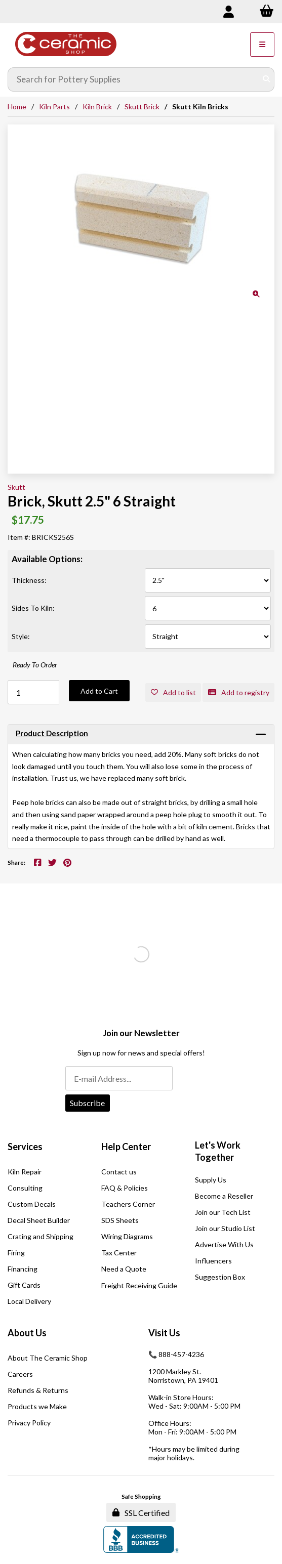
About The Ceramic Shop (48, 1358)
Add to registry (238, 692)
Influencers (213, 1260)
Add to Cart (99, 691)
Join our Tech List (223, 1212)
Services (25, 1146)
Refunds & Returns (38, 1390)
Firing (16, 1252)
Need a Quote (123, 1268)
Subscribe (87, 1103)
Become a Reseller (224, 1196)
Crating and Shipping (40, 1236)
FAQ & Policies (124, 1187)
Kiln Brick (97, 106)
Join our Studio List (225, 1228)
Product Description (52, 733)
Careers (20, 1374)
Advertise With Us (224, 1244)
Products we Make (37, 1406)
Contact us (119, 1171)
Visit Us (164, 1332)
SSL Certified (141, 1512)
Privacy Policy (29, 1422)
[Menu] (262, 44)
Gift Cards (24, 1285)
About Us (27, 1332)
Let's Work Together (217, 1151)
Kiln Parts (54, 106)
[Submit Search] (266, 79)
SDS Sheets (120, 1220)
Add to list (173, 692)
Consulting (25, 1187)
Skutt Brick (142, 106)
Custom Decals (32, 1204)
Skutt (16, 487)
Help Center (126, 1146)
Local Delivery (29, 1301)
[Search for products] (134, 79)
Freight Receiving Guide (139, 1285)
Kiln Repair (25, 1171)
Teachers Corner (128, 1204)
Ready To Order (35, 664)
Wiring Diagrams (127, 1236)
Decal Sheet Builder (39, 1220)
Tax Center (119, 1252)
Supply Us (210, 1179)
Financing (22, 1268)
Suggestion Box (220, 1277)
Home (17, 106)
